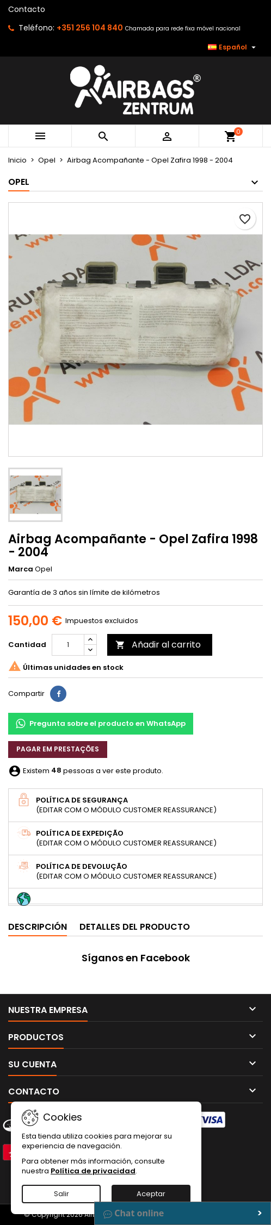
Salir (61, 1194)
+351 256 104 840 (90, 27)
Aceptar (151, 1194)
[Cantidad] (68, 645)
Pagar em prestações (57, 749)
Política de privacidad (93, 1171)
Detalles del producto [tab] (134, 927)
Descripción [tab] (37, 927)
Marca (20, 569)
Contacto (26, 9)
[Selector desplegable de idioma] (233, 47)
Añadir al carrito (158, 644)
